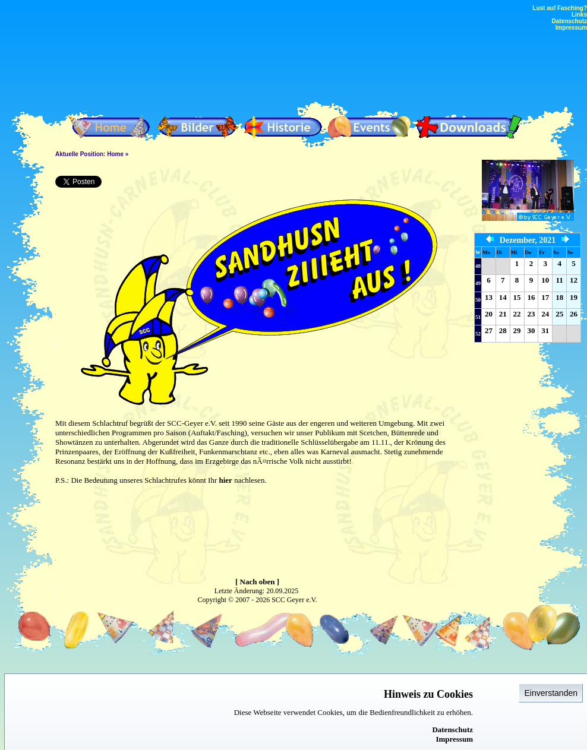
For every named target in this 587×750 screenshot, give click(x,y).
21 (503, 313)
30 (531, 330)
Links (579, 14)
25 (559, 313)
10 (545, 280)
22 (517, 313)
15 (517, 297)
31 (545, 330)
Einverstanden (550, 693)
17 (545, 297)
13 (489, 297)
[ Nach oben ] (257, 581)
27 (489, 330)
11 (559, 280)
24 (545, 313)
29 (517, 330)
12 (573, 280)
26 (573, 313)
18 (559, 297)
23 (531, 313)
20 (489, 313)
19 (573, 297)
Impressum (454, 739)
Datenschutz (452, 729)
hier (225, 480)
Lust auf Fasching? (559, 8)
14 (503, 297)
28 (503, 330)
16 (531, 297)
